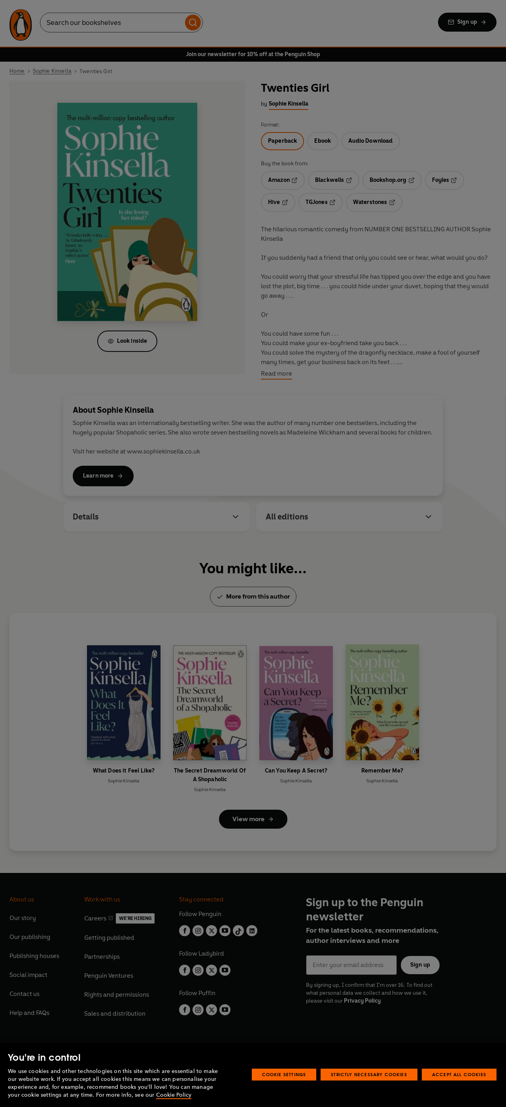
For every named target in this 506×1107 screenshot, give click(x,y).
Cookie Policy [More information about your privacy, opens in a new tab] (173, 1095)
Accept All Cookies (459, 1074)
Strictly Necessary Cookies (369, 1074)
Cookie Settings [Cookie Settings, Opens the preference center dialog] (284, 1074)
